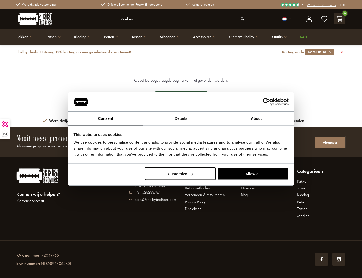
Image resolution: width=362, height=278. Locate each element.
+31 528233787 (144, 192)
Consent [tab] (105, 118)
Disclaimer (193, 208)
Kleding (85, 36)
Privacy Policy (195, 202)
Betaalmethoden (197, 188)
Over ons (248, 188)
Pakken (25, 36)
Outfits (290, 36)
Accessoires (211, 36)
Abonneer (330, 142)
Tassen (143, 36)
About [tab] (256, 118)
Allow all (253, 174)
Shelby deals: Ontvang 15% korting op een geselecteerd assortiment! (175, 52)
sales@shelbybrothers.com (152, 199)
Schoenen (175, 36)
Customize (180, 174)
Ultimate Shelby (253, 36)
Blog (244, 194)
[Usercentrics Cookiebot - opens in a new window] (267, 101)
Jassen (55, 36)
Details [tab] (181, 118)
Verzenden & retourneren (205, 194)
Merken (303, 215)
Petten (114, 36)
